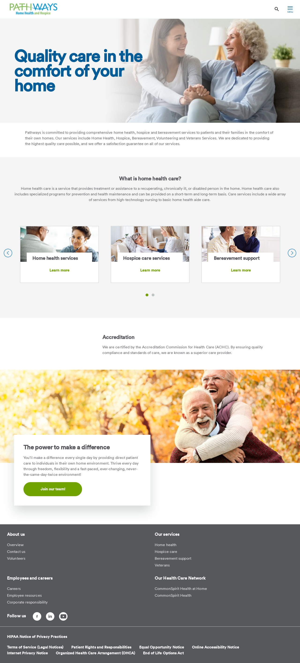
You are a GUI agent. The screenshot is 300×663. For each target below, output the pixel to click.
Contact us (16, 551)
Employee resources (24, 595)
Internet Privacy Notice (27, 653)
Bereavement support (173, 558)
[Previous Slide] (8, 253)
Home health (165, 545)
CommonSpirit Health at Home (181, 588)
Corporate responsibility (27, 602)
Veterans (162, 565)
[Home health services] (59, 247)
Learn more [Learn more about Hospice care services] (150, 270)
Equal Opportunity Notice (161, 647)
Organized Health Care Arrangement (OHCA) (95, 653)
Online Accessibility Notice (215, 647)
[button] (147, 295)
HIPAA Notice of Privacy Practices (37, 636)
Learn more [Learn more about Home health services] (59, 270)
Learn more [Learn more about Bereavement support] (241, 270)
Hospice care (166, 551)
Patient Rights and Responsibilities (101, 647)
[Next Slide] (292, 253)
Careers (14, 588)
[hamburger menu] (290, 9)
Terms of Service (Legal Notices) (35, 647)
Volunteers (16, 558)
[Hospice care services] (150, 247)
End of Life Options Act (163, 653)
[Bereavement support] (241, 247)
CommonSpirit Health (173, 595)
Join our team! (53, 489)
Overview (15, 545)
